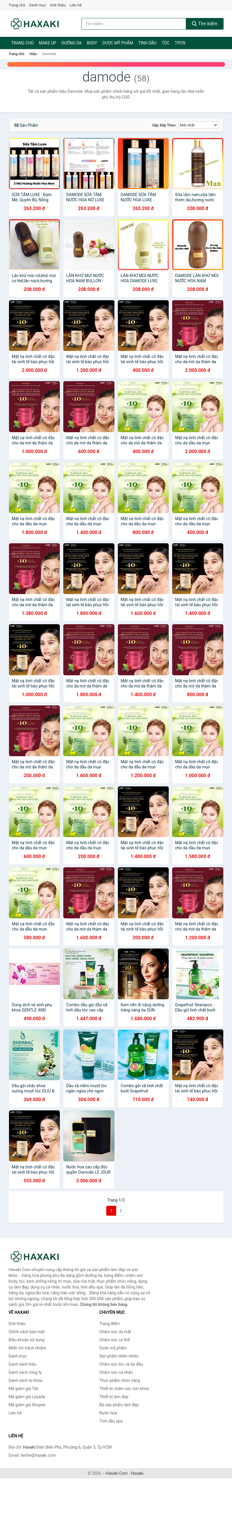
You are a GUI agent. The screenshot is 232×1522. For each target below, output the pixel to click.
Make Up (47, 43)
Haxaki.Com (117, 1473)
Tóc (166, 43)
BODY (92, 43)
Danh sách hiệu (22, 1364)
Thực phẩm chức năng (119, 1380)
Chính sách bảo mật (27, 1331)
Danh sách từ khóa (25, 1380)
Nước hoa (108, 1413)
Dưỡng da (71, 43)
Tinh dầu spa (111, 1421)
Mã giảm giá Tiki (23, 1388)
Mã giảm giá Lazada (27, 1396)
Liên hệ (76, 5)
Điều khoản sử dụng (27, 1340)
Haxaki (137, 1473)
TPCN (180, 43)
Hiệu (33, 54)
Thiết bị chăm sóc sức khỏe (124, 1388)
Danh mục (37, 5)
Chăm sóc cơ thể (114, 1340)
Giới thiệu (58, 5)
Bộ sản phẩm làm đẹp (119, 1404)
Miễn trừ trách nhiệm (27, 1348)
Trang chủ (17, 5)
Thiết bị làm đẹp (113, 1396)
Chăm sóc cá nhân (116, 1372)
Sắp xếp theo (163, 125)
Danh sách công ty (25, 1372)
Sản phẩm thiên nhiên (118, 1356)
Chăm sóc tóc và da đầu (121, 1364)
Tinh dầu (147, 43)
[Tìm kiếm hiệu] (133, 24)
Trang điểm (109, 1323)
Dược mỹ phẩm (117, 43)
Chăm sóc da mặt (115, 1331)
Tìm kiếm (204, 23)
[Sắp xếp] (198, 125)
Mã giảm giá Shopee (27, 1404)
